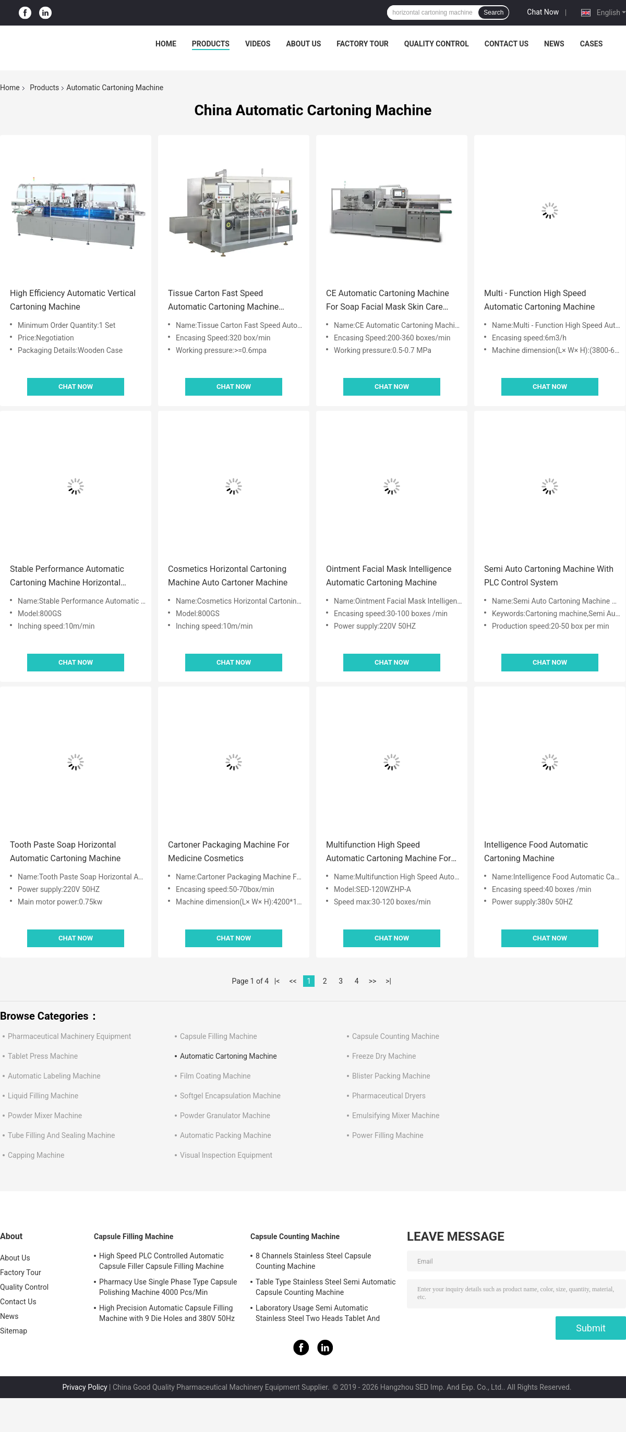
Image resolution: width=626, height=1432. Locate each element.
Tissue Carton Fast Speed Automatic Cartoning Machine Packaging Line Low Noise (223, 301)
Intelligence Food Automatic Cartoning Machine (536, 851)
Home (165, 44)
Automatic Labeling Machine (54, 1076)
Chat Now (543, 12)
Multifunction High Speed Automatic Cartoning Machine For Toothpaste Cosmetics (388, 852)
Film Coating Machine (215, 1076)
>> (373, 981)
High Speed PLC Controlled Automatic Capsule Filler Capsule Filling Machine (161, 1261)
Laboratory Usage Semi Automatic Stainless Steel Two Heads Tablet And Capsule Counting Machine (318, 1315)
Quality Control (436, 44)
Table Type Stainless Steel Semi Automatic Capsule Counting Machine (326, 1287)
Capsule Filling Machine (218, 1036)
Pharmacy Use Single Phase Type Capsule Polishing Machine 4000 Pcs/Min (168, 1287)
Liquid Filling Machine (43, 1096)
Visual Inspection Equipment (226, 1155)
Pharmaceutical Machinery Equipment (69, 1036)
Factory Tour (362, 44)
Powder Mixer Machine (45, 1115)
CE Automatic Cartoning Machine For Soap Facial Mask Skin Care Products (387, 301)
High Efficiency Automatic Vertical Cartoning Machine (73, 300)
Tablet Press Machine (43, 1056)
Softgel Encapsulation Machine (230, 1096)
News (554, 44)
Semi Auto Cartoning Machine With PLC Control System (548, 576)
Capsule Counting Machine (395, 1036)
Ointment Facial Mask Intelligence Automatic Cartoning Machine (388, 576)
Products (211, 44)
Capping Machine (36, 1155)
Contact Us (506, 44)
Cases (591, 44)
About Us (303, 44)
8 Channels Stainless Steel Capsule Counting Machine (313, 1261)
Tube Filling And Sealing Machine (61, 1135)
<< (293, 981)
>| (388, 981)
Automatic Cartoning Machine (228, 1056)
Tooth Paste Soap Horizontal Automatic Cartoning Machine (65, 851)
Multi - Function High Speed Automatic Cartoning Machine (539, 300)
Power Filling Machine (388, 1135)
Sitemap (13, 1331)
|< (277, 981)
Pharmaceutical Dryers (389, 1096)
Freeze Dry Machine (384, 1056)
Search (493, 12)
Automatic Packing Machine (225, 1135)
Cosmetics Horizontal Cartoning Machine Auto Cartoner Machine (227, 576)
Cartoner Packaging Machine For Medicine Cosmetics (229, 851)
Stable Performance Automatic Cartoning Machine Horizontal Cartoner (67, 577)
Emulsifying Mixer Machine (395, 1115)
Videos (258, 44)
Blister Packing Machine (391, 1076)
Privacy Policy (84, 1387)
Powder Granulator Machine (225, 1115)
